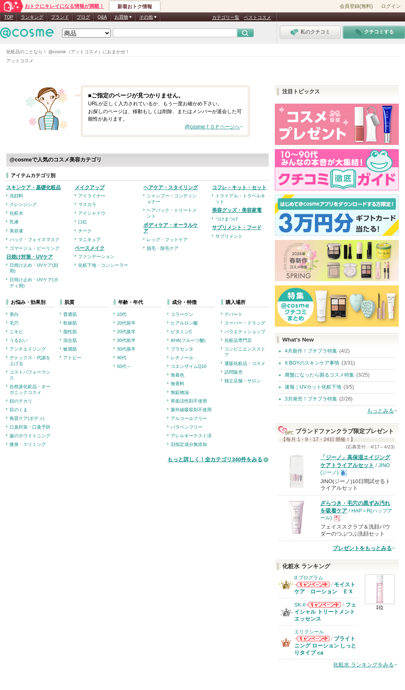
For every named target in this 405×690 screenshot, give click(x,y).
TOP (8, 16)
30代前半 (126, 340)
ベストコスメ (257, 17)
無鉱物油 (180, 392)
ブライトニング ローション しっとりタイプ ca (325, 645)
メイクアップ (90, 187)
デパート (233, 314)
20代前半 (126, 322)
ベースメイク (90, 248)
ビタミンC (181, 331)
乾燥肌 (70, 322)
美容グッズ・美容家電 (237, 210)
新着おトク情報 (134, 6)
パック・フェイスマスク (35, 239)
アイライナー (91, 195)
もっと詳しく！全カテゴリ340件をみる (214, 459)
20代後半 (126, 331)
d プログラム (308, 578)
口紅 (82, 221)
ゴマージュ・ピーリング (35, 248)
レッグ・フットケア (167, 239)
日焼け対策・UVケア (29, 257)
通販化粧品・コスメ (244, 363)
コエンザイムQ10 (188, 366)
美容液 (16, 230)
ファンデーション (96, 256)
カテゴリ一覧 (225, 17)
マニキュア (89, 239)
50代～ (124, 366)
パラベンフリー (186, 426)
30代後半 (126, 348)
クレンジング (23, 204)
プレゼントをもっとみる (362, 548)
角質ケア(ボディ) (27, 418)
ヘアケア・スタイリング (170, 187)
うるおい (19, 340)
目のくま (19, 409)
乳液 (14, 221)
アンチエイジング (28, 348)
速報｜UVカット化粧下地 (313, 387)
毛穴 (14, 322)
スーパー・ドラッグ (244, 322)
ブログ (83, 16)
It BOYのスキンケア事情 (312, 363)
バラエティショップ (244, 331)
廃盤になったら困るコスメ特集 (319, 375)
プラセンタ (182, 348)
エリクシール (309, 632)
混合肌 (70, 340)
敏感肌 (70, 348)
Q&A (102, 16)
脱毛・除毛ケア (163, 248)
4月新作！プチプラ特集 (311, 351)
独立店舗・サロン (242, 380)
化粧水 (16, 213)
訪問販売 (233, 372)
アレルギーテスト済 (191, 435)
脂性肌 (70, 331)
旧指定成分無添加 (189, 444)
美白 (14, 314)
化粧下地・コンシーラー (103, 265)
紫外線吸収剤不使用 (191, 409)
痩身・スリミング (28, 444)
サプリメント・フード (237, 227)
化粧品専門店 (238, 340)
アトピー (72, 357)
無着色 (177, 374)
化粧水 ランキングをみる (363, 665)
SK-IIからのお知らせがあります (323, 604)
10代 (121, 314)
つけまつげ (226, 218)
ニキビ (16, 331)
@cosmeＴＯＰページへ (212, 127)
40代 (121, 357)
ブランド (60, 16)
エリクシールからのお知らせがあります (312, 638)
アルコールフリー (189, 418)
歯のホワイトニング (30, 435)
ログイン (391, 6)
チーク (85, 230)
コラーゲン (182, 314)
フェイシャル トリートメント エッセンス (325, 612)
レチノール (182, 357)
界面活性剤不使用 (189, 400)
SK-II (299, 605)
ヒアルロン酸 (184, 322)
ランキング (32, 16)
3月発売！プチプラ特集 (311, 399)
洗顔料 (16, 195)
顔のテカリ (21, 400)
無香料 (177, 383)
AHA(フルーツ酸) (188, 340)
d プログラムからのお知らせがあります (312, 584)
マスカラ (87, 204)
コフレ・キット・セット (239, 187)
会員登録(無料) (356, 6)
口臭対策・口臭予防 (30, 426)
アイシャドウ (91, 213)
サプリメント (229, 236)
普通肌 (70, 314)
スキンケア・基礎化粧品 (33, 187)
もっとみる (380, 411)
